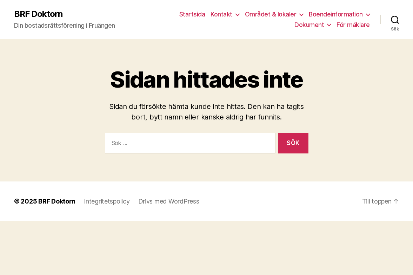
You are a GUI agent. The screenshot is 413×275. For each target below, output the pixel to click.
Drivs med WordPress (168, 201)
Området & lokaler (271, 14)
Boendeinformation (336, 14)
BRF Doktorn (38, 14)
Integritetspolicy (106, 201)
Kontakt (221, 14)
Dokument (309, 24)
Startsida (192, 14)
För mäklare (353, 24)
